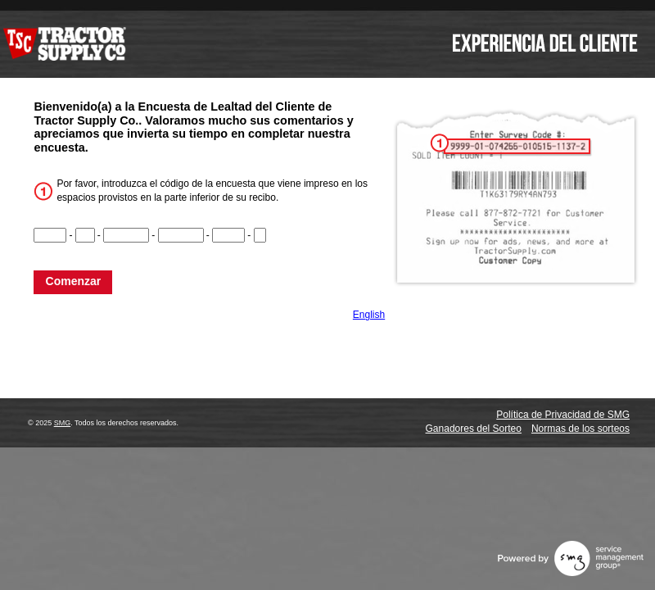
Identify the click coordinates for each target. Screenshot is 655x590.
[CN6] (260, 235)
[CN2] (85, 235)
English (369, 314)
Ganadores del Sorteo (474, 428)
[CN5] (228, 235)
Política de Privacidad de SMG (563, 414)
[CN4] (181, 235)
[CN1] (50, 235)
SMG (62, 423)
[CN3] (126, 235)
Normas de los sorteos (580, 428)
